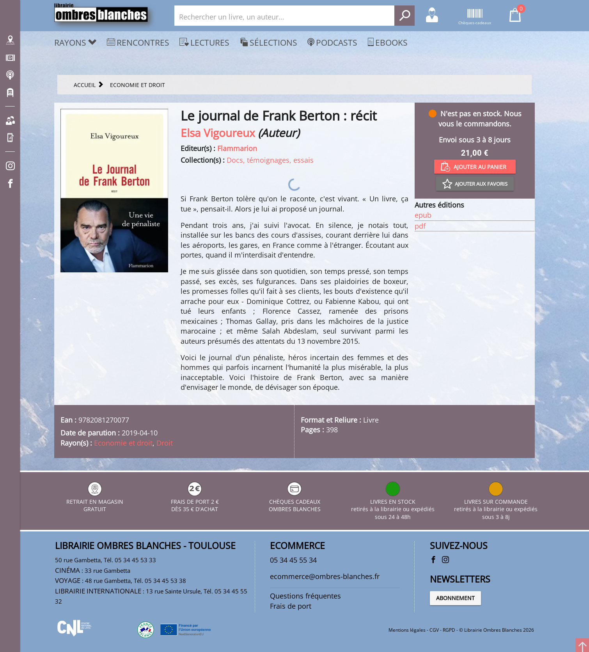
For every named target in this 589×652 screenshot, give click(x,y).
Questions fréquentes (305, 595)
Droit (164, 443)
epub (423, 215)
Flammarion (237, 148)
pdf (420, 226)
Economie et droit (123, 443)
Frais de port (290, 606)
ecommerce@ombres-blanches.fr (325, 576)
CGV (434, 630)
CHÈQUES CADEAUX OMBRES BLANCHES (295, 501)
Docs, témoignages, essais (270, 160)
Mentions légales (407, 630)
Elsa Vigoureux (218, 132)
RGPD (449, 630)
